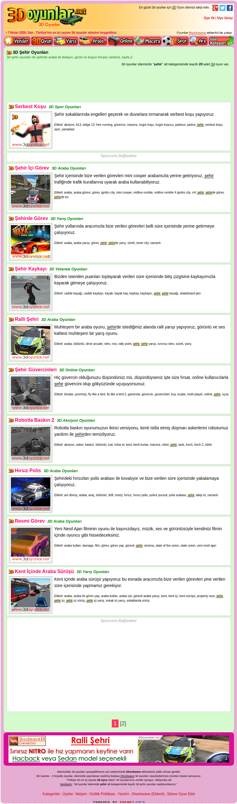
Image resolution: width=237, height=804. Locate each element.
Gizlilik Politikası (102, 794)
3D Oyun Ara (198, 41)
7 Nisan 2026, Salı (20, 32)
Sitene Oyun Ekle (181, 794)
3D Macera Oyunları (148, 41)
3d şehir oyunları (146, 784)
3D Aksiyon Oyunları (76, 420)
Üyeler (67, 794)
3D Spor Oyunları (175, 41)
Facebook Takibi (230, 8)
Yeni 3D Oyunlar (17, 41)
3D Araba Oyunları (93, 41)
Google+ (215, 8)
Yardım (123, 794)
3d (117, 780)
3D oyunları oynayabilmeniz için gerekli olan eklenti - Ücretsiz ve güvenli (204, 33)
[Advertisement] (119, 85)
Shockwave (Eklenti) (148, 794)
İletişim (81, 794)
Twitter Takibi (222, 8)
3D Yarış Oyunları (65, 41)
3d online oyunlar (121, 41)
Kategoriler (51, 794)
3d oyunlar (79, 32)
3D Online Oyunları (77, 370)
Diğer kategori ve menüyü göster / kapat (221, 41)
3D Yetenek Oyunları (68, 269)
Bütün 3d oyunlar (42, 41)
